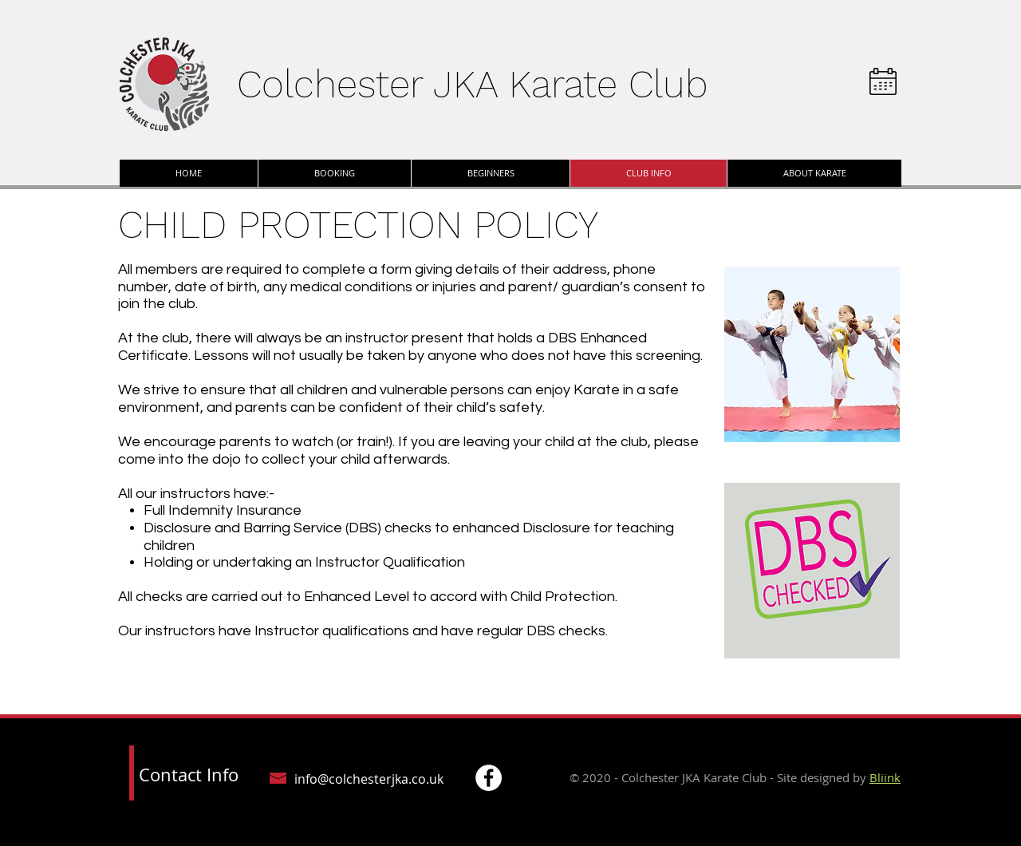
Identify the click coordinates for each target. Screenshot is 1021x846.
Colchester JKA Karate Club (472, 84)
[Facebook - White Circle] (488, 778)
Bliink (885, 777)
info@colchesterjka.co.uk (368, 779)
